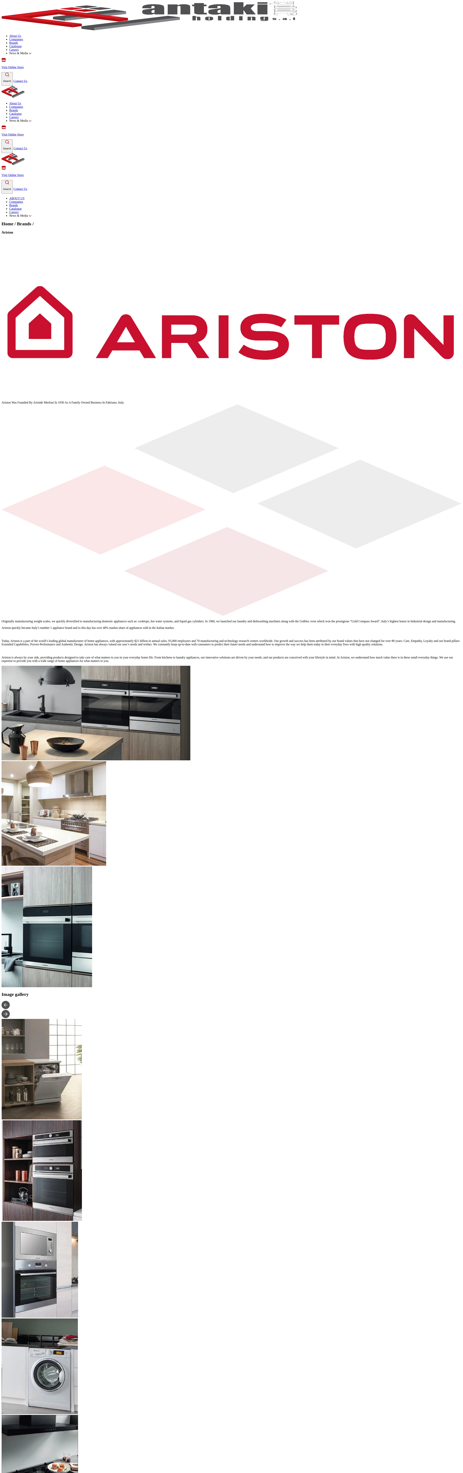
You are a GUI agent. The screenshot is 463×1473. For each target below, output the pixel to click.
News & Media (20, 53)
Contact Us (20, 80)
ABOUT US (16, 198)
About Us (15, 35)
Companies (16, 39)
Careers (14, 49)
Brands (13, 42)
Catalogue (15, 46)
